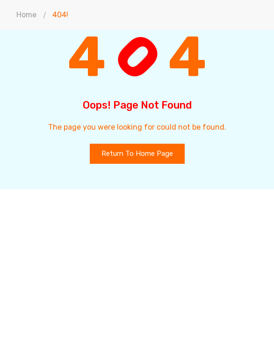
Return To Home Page (137, 153)
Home (26, 14)
